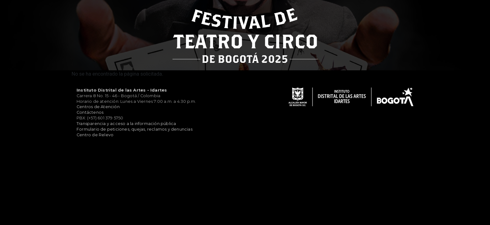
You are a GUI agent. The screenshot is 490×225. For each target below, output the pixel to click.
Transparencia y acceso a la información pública (126, 123)
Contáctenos (90, 112)
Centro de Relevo (95, 134)
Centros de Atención (98, 106)
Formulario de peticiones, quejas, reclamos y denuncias (134, 129)
